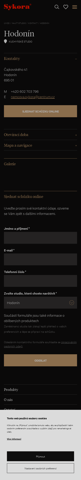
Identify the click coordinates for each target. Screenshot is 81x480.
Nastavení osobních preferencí (41, 468)
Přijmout (40, 456)
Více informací (14, 438)
